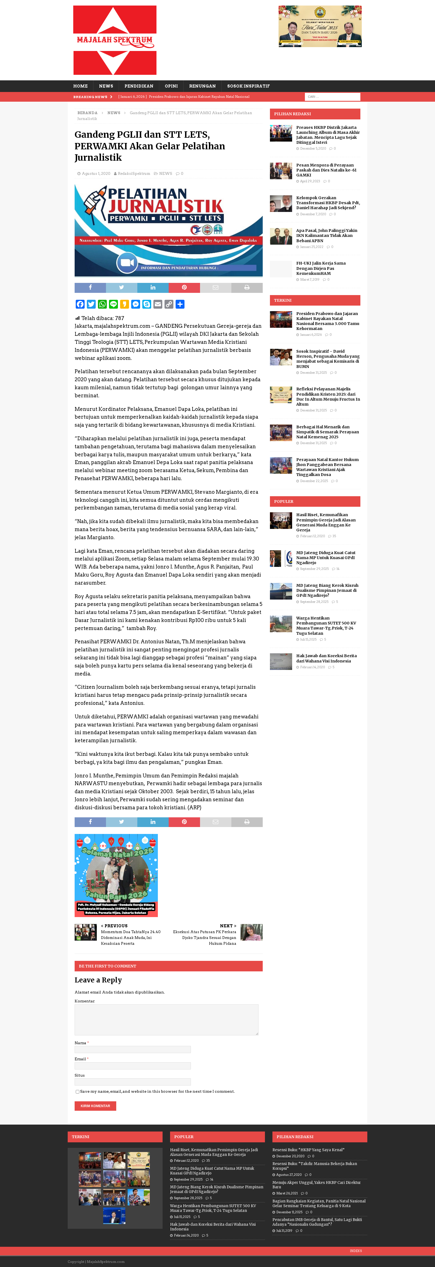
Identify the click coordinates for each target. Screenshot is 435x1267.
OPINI (171, 86)
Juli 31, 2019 (284, 1231)
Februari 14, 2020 (312, 667)
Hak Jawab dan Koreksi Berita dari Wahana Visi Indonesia (326, 658)
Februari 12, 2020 (312, 536)
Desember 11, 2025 (289, 1212)
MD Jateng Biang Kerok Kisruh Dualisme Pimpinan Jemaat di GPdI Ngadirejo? (327, 590)
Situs (80, 1075)
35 (334, 536)
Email (81, 1059)
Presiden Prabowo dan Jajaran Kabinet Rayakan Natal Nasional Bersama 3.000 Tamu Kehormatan (327, 321)
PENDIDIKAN (139, 86)
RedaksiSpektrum (134, 174)
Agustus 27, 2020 (289, 1175)
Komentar (85, 1001)
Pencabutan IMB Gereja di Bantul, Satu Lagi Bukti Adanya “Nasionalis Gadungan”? (317, 1222)
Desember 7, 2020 (313, 214)
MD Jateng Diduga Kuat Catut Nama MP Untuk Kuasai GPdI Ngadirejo (326, 557)
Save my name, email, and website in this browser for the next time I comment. (157, 1091)
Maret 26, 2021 (287, 1193)
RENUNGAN (202, 86)
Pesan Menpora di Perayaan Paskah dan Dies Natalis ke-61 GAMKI (326, 170)
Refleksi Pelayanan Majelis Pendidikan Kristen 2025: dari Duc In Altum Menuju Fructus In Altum (328, 397)
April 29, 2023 (310, 181)
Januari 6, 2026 (311, 335)
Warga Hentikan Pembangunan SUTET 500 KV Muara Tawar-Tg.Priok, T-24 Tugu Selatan (326, 626)
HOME (80, 86)
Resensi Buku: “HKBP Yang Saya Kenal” (308, 1150)
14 (338, 569)
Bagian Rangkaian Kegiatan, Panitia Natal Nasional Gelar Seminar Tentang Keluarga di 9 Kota (319, 1203)
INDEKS (356, 1251)
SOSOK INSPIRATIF (248, 86)
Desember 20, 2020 (290, 1156)
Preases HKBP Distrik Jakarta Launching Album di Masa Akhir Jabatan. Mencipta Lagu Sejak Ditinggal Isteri (328, 135)
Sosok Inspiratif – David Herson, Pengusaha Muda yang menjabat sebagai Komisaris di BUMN (328, 359)
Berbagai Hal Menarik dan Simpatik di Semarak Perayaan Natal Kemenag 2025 (327, 431)
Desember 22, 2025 (314, 481)
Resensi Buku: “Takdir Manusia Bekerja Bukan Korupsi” (314, 1166)
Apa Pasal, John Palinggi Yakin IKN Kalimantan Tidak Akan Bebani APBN (326, 235)
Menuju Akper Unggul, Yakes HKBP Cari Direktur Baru (316, 1185)
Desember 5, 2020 (313, 148)
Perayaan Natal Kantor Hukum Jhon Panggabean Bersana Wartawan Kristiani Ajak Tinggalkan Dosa (327, 467)
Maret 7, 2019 (310, 279)
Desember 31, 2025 (313, 373)
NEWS (106, 86)
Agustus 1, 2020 (96, 174)
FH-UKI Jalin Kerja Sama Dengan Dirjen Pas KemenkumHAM (321, 268)
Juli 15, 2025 (308, 639)
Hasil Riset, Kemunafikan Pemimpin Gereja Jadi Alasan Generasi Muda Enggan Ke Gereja (326, 522)
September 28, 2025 (314, 602)
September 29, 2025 (314, 569)
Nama (81, 1043)
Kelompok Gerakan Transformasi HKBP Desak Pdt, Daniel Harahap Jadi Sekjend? (328, 202)
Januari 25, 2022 (311, 247)
